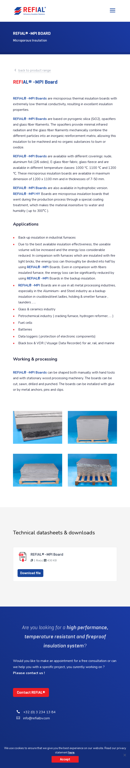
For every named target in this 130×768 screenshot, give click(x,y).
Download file (30, 573)
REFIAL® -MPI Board (47, 554)
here (71, 753)
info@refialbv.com (36, 718)
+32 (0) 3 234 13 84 (39, 712)
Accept (65, 759)
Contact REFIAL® (31, 692)
